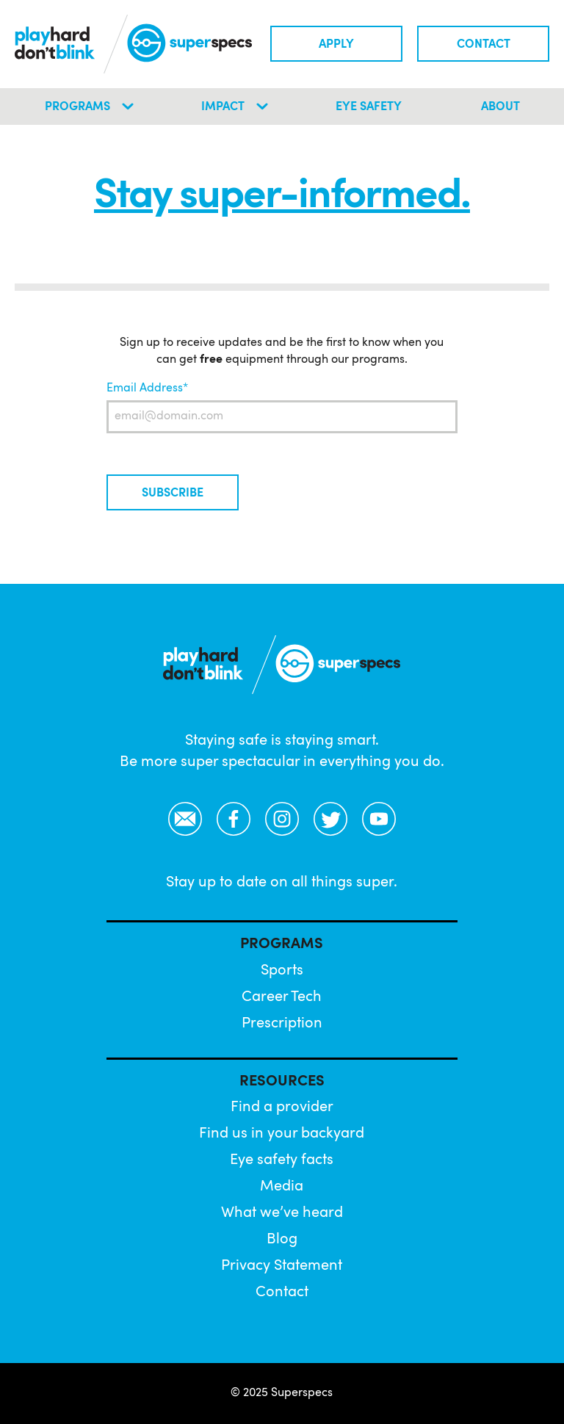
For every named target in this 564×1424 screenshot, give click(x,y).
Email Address (144, 388)
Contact (483, 45)
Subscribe (172, 493)
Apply (336, 45)
